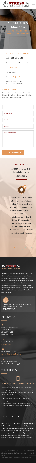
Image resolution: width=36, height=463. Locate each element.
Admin (3, 455)
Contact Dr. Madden (7, 342)
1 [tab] (14, 247)
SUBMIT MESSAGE (13, 152)
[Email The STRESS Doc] (2, 349)
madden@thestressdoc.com (19, 77)
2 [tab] (20, 247)
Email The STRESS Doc (9, 352)
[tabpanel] (21, 210)
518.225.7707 (13, 67)
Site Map (16, 453)
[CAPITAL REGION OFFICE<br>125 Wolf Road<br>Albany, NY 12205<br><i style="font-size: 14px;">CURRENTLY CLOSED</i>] (2, 325)
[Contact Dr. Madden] (2, 339)
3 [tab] (25, 247)
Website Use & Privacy (26, 453)
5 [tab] (23, 249)
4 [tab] (31, 247)
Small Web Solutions (26, 457)
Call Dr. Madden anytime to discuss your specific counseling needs (17, 305)
